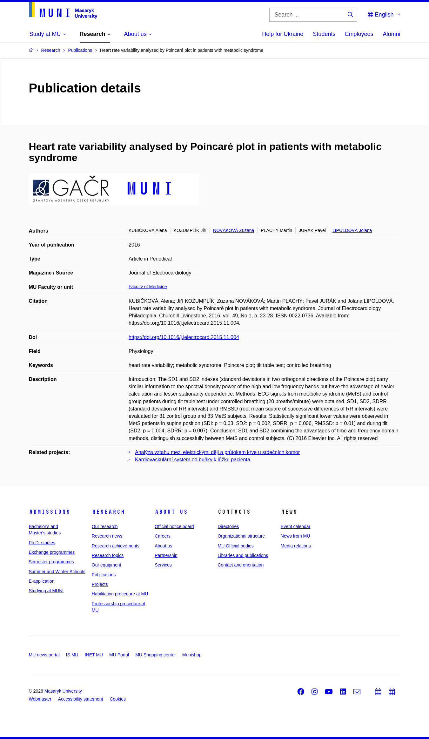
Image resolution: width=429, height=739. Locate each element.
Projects (100, 584)
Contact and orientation (241, 564)
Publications (104, 574)
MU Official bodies (235, 545)
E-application (42, 581)
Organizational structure (241, 536)
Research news (107, 536)
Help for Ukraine (282, 34)
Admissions (49, 511)
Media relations (296, 545)
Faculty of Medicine (148, 286)
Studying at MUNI (46, 590)
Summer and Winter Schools (57, 571)
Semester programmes (51, 561)
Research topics (108, 555)
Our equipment (106, 564)
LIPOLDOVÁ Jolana (352, 230)
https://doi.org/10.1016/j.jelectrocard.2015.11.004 (184, 337)
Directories (228, 526)
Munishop (192, 654)
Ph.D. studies (42, 542)
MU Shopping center (155, 654)
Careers (163, 536)
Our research (105, 526)
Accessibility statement (80, 699)
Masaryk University (63, 691)
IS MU (72, 654)
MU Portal (119, 654)
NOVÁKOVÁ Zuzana (233, 230)
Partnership (166, 555)
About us (171, 511)
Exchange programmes (52, 552)
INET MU (94, 654)
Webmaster (40, 699)
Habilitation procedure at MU (120, 593)
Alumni (391, 34)
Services (163, 564)
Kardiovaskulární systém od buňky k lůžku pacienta (192, 459)
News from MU (295, 536)
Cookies (118, 699)
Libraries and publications (243, 555)
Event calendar (295, 526)
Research (108, 511)
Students (324, 34)
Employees (359, 34)
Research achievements (115, 545)
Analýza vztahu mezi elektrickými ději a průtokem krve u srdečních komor (217, 452)
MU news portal (44, 654)
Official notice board (174, 526)
